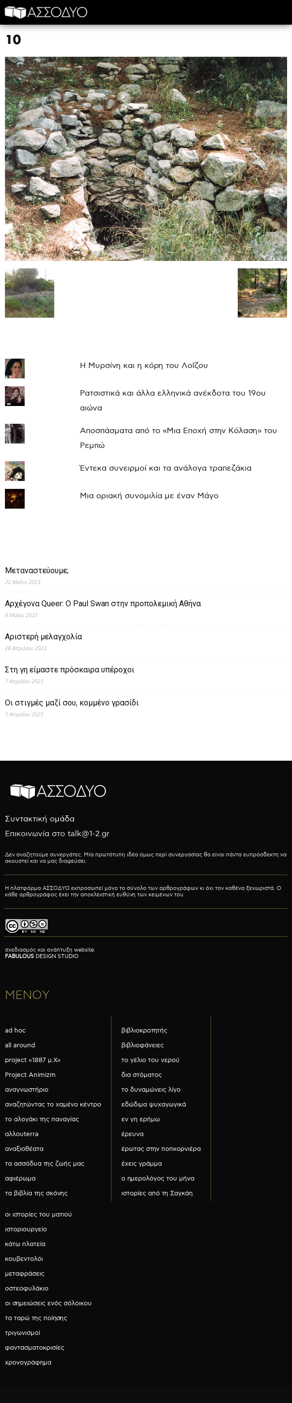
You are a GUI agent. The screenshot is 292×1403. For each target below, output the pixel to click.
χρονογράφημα (28, 1362)
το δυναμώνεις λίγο (151, 1090)
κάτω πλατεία (25, 1244)
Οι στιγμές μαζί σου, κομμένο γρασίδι (72, 702)
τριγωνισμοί (22, 1333)
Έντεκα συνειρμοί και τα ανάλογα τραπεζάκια (166, 468)
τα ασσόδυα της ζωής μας (44, 1164)
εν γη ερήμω (140, 1119)
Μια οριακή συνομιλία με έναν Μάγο (149, 496)
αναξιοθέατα (24, 1149)
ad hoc (15, 1030)
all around (20, 1045)
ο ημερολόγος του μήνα (157, 1178)
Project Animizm (30, 1075)
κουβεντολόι (24, 1259)
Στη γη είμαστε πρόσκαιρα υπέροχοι (69, 669)
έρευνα (132, 1134)
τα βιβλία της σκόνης (36, 1193)
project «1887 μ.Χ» (33, 1060)
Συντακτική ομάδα (39, 819)
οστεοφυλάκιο (26, 1288)
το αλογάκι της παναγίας (42, 1119)
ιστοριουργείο (26, 1229)
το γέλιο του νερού (150, 1060)
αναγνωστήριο (26, 1090)
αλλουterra (21, 1134)
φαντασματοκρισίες (34, 1348)
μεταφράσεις (24, 1274)
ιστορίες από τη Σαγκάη (157, 1193)
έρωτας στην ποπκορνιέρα (161, 1149)
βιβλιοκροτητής (144, 1030)
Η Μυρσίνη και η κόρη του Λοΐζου (144, 365)
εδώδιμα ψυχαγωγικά (153, 1104)
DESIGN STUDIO (41, 956)
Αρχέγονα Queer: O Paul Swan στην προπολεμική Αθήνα (103, 603)
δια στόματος (141, 1075)
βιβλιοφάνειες (142, 1045)
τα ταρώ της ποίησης (36, 1318)
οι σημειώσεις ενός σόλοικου (48, 1303)
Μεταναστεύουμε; (37, 570)
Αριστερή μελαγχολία (43, 636)
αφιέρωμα (20, 1178)
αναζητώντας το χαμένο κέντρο (53, 1104)
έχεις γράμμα (141, 1164)
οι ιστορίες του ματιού (38, 1214)
